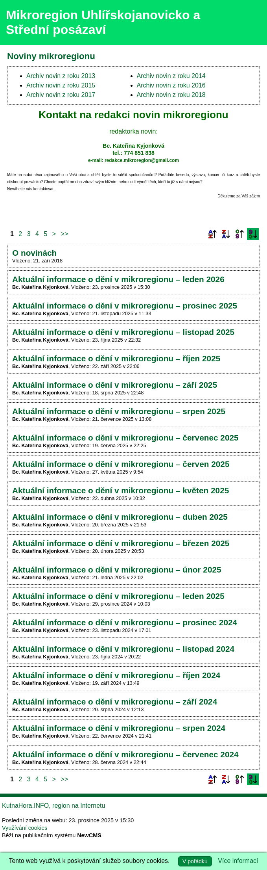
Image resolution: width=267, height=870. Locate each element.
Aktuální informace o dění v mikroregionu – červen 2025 (120, 463)
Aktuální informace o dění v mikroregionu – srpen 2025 (118, 411)
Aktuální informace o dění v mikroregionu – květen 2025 (120, 490)
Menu (251, 22)
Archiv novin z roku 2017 (60, 94)
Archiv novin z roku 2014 (171, 75)
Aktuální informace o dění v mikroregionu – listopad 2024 (123, 648)
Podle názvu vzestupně (212, 234)
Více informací (238, 860)
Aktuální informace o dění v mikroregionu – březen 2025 (120, 543)
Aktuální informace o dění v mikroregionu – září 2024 (114, 701)
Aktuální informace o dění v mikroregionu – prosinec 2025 (124, 305)
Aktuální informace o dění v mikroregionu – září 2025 (114, 384)
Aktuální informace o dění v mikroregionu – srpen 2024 (118, 727)
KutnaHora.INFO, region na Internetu (53, 805)
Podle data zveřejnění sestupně (253, 234)
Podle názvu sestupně (226, 234)
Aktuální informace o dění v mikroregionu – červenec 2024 (125, 754)
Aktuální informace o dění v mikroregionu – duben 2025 (120, 516)
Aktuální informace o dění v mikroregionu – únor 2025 (116, 569)
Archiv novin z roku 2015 (60, 85)
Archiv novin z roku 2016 (171, 85)
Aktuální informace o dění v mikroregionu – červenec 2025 (125, 437)
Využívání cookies (24, 828)
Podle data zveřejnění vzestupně (239, 234)
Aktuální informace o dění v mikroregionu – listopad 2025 (123, 331)
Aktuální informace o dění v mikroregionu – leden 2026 (118, 279)
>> (64, 234)
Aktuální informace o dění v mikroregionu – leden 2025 (118, 595)
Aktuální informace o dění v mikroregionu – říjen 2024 (116, 675)
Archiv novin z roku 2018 (171, 94)
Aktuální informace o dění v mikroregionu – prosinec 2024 (124, 622)
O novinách (34, 252)
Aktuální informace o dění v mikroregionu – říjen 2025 (116, 358)
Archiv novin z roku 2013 (60, 75)
